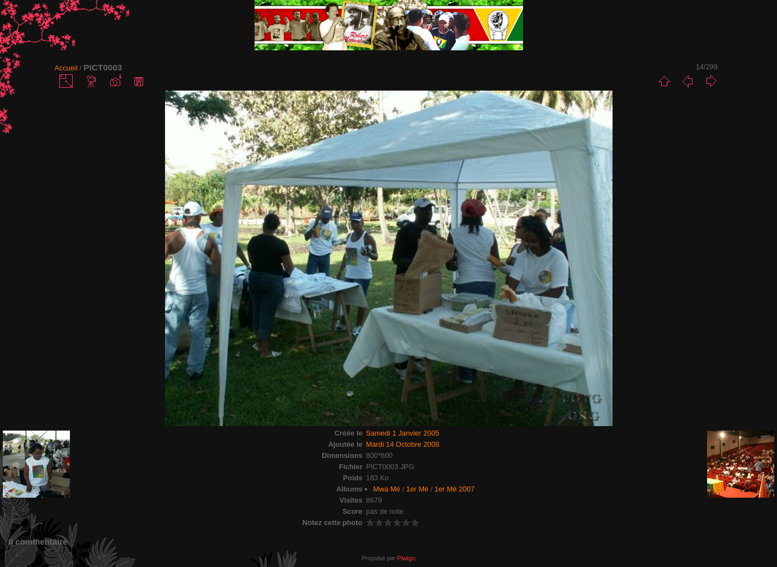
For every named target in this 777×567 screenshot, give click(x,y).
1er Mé (417, 489)
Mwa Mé (386, 489)
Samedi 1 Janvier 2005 (402, 433)
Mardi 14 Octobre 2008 (402, 444)
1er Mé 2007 (455, 489)
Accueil (65, 68)
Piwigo (406, 558)
